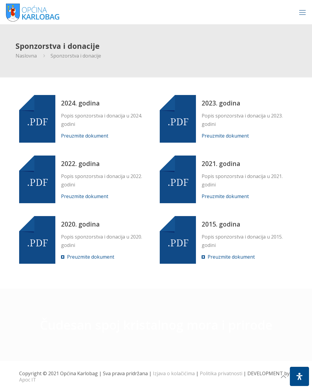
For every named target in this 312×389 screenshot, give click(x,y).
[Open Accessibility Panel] (299, 376)
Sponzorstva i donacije (76, 55)
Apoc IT (27, 379)
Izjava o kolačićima (174, 373)
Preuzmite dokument (84, 135)
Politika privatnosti (221, 373)
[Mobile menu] (302, 12)
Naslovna (26, 55)
